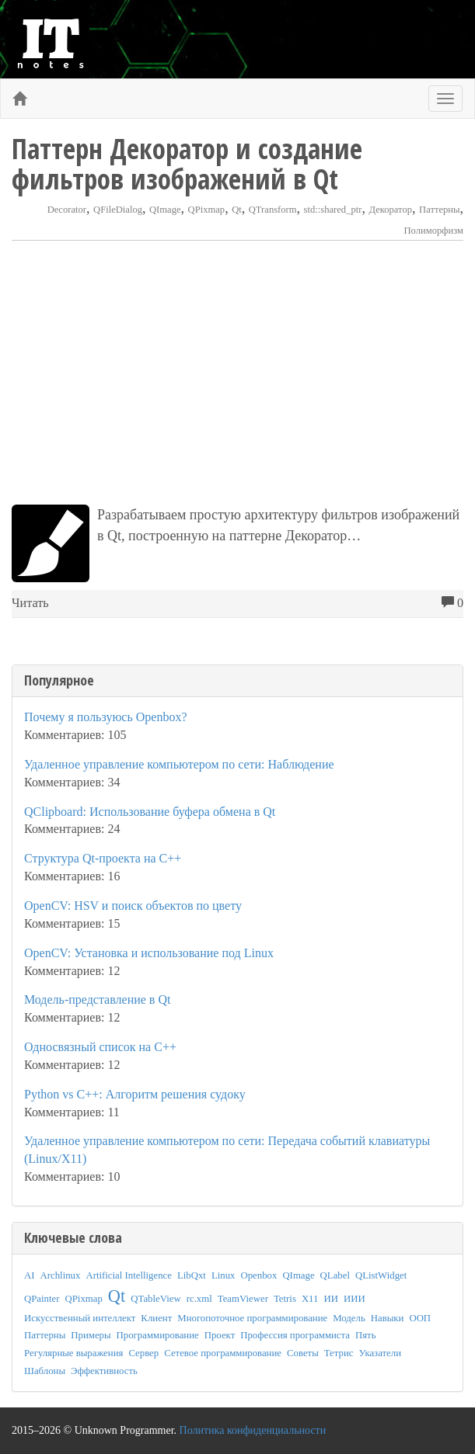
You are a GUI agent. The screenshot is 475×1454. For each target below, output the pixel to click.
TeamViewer (243, 1298)
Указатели (379, 1353)
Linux (223, 1275)
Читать (30, 603)
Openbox (258, 1275)
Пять (365, 1335)
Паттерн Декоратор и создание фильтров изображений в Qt (187, 163)
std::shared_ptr (333, 209)
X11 (310, 1298)
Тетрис (339, 1353)
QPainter (42, 1298)
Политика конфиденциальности (253, 1430)
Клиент (156, 1318)
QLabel (335, 1275)
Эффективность (104, 1371)
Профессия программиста (295, 1335)
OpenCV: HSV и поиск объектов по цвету (133, 905)
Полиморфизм (433, 230)
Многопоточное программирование (252, 1318)
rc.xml (199, 1298)
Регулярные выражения (73, 1353)
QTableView (155, 1298)
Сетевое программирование (222, 1353)
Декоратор (390, 209)
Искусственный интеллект (79, 1318)
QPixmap (206, 209)
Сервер (143, 1353)
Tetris (285, 1298)
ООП (420, 1318)
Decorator (66, 209)
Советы (303, 1353)
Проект (220, 1335)
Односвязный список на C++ (100, 1046)
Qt (237, 209)
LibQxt (191, 1275)
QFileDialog (117, 209)
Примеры (90, 1335)
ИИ (330, 1298)
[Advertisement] (237, 372)
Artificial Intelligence (129, 1275)
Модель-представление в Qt (97, 999)
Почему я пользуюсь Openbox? (105, 717)
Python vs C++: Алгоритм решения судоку (135, 1094)
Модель (349, 1318)
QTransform (273, 209)
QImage (165, 209)
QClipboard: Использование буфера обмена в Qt (149, 811)
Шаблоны (44, 1371)
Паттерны (439, 209)
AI (29, 1275)
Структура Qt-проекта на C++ (102, 858)
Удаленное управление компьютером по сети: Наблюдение (179, 764)
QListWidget (381, 1275)
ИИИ (354, 1298)
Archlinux (60, 1275)
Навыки (387, 1318)
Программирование (158, 1335)
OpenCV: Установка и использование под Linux (149, 953)
